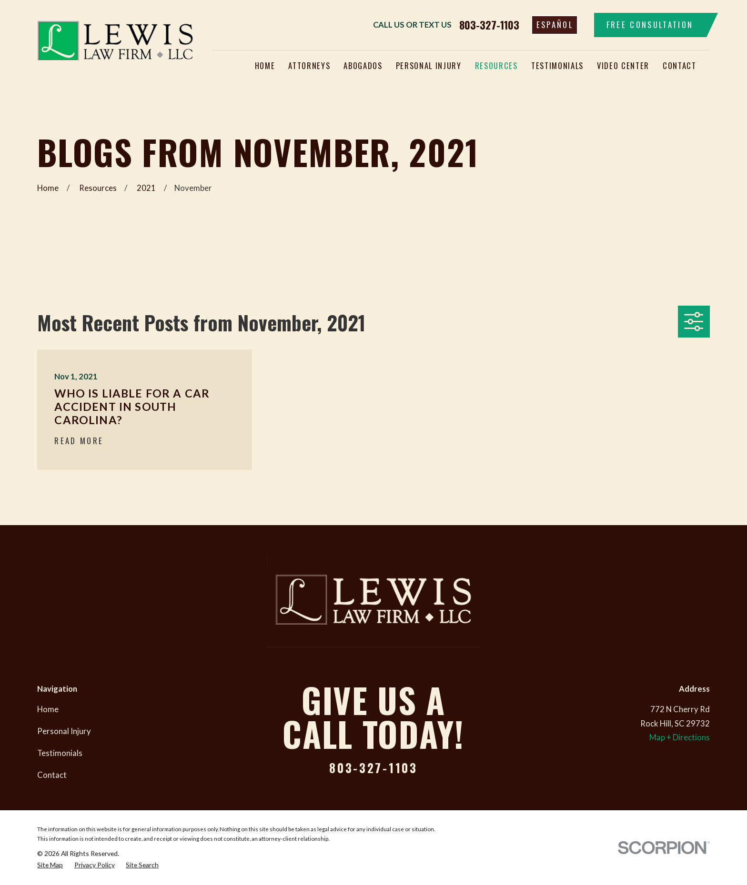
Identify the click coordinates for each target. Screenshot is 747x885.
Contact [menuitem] (680, 65)
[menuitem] (50, 865)
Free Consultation (650, 24)
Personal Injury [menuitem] (429, 65)
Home (48, 709)
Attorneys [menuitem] (309, 65)
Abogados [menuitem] (362, 65)
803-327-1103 (489, 25)
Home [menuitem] (265, 65)
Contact (52, 775)
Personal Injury (64, 731)
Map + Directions (679, 737)
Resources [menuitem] (496, 65)
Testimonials (59, 753)
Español (554, 24)
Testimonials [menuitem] (557, 65)
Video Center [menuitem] (623, 65)
